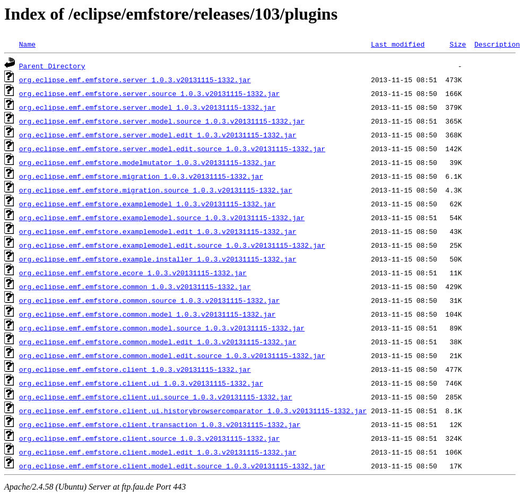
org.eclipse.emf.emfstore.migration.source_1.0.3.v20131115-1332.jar (155, 190)
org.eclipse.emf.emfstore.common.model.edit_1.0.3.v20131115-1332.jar (158, 341)
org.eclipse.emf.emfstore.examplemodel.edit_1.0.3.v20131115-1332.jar (158, 231)
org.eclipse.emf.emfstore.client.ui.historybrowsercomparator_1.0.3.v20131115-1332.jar (193, 410)
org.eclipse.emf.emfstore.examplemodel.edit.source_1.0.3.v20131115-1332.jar (172, 245)
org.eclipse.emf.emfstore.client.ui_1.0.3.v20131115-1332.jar (141, 383)
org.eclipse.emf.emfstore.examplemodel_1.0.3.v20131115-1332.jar (147, 203)
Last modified (397, 44)
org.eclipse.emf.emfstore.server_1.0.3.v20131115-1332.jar (135, 79)
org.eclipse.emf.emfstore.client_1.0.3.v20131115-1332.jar (135, 369)
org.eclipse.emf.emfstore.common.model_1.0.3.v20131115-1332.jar (147, 314)
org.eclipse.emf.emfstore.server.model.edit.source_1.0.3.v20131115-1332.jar (172, 148)
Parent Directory (52, 66)
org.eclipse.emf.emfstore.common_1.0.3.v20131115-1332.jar (135, 286)
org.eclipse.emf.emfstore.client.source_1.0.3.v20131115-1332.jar (149, 438)
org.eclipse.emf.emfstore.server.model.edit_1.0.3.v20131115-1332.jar (158, 135)
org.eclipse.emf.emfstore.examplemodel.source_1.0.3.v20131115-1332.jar (162, 217)
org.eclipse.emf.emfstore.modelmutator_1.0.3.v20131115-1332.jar (147, 162)
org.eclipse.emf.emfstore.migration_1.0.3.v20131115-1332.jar (141, 176)
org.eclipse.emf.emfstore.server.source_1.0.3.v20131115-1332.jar (149, 93)
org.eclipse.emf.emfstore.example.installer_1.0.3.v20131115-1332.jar (158, 259)
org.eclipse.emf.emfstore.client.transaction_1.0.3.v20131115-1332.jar (159, 424)
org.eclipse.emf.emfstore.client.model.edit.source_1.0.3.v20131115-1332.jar (172, 466)
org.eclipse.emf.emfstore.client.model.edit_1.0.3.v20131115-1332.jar (158, 452)
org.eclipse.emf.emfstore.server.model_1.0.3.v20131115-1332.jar (147, 107)
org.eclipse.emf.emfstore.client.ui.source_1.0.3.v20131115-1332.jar (155, 397)
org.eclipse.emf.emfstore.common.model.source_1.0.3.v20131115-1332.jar (162, 328)
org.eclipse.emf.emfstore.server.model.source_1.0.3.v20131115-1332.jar (162, 121)
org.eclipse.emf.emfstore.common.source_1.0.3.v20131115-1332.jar (149, 300)
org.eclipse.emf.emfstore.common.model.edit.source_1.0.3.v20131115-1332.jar (172, 355)
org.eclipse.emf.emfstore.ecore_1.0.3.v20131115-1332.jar (133, 272)
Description (497, 44)
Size (457, 44)
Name (27, 44)
